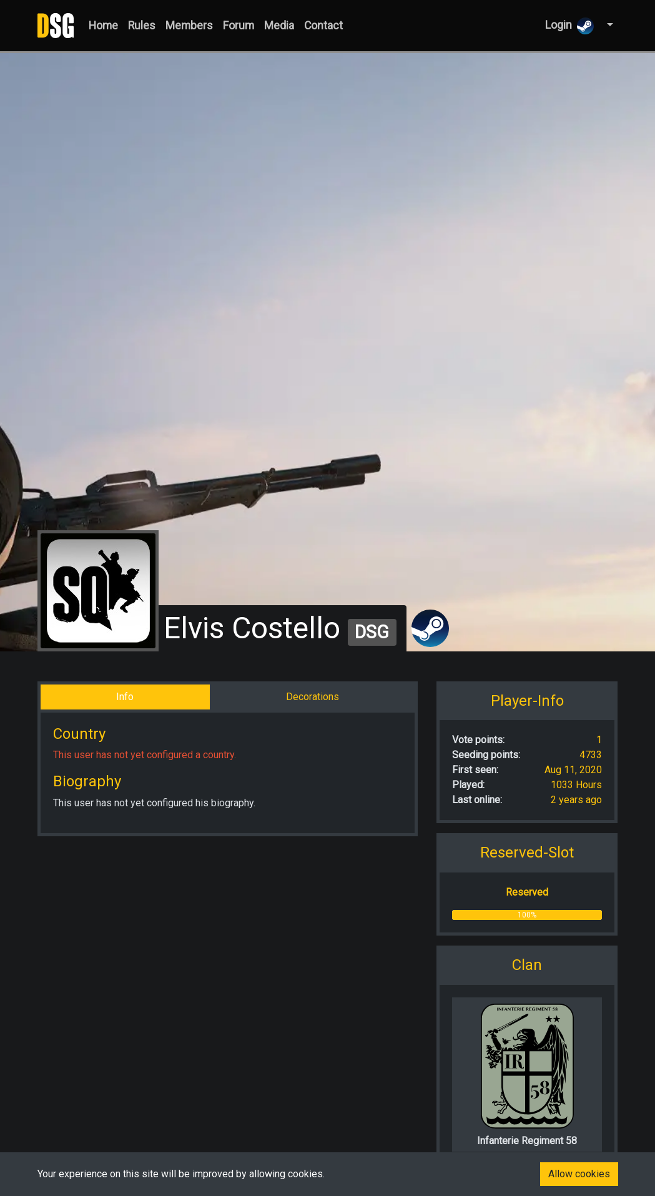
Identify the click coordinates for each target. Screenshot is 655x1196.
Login (569, 25)
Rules (141, 25)
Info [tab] (125, 697)
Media (279, 25)
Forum (238, 25)
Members (189, 25)
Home (103, 25)
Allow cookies (579, 1174)
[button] (608, 25)
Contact (323, 25)
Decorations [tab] (312, 697)
